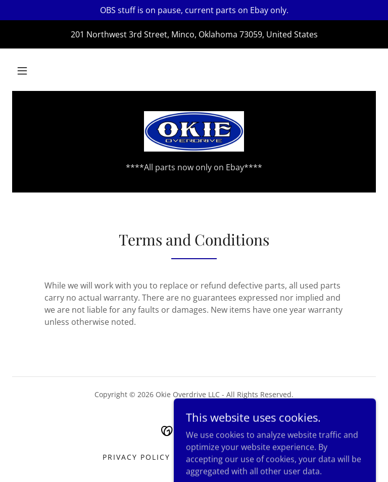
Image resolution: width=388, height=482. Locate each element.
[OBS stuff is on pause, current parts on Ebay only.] (194, 10)
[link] (194, 131)
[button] (22, 71)
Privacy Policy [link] (136, 457)
